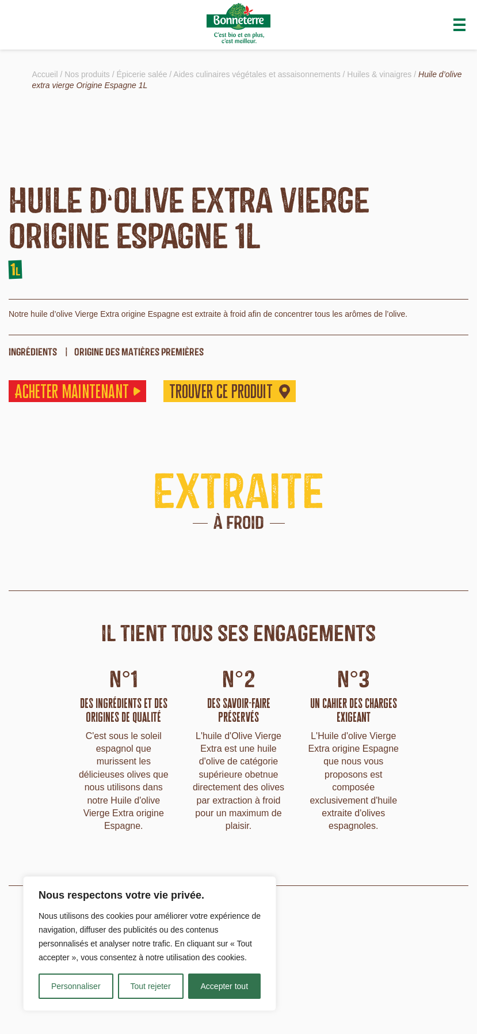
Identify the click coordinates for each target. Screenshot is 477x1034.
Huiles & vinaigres (379, 74)
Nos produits (87, 74)
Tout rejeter (151, 986)
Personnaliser (76, 986)
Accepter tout (225, 986)
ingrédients (33, 351)
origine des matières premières (139, 351)
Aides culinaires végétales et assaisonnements (256, 74)
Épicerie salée (142, 74)
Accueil (45, 74)
